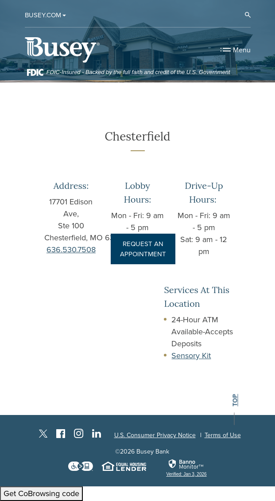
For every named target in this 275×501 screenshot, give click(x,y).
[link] (186, 467)
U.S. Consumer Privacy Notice (155, 435)
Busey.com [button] (43, 15)
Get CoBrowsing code (41, 493)
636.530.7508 (71, 249)
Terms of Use (223, 435)
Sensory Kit (191, 355)
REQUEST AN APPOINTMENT (143, 249)
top (234, 400)
